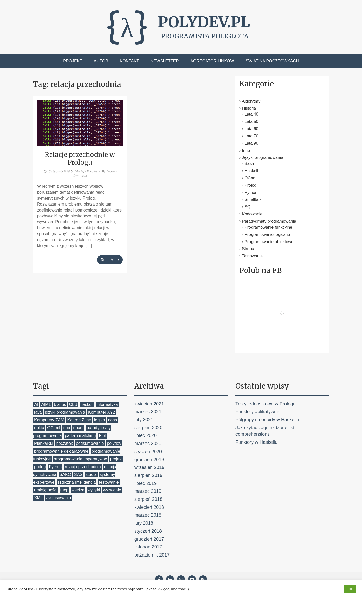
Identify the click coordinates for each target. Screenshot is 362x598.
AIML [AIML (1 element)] (46, 404)
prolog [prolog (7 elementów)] (40, 467)
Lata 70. (252, 136)
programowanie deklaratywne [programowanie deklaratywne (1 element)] (61, 451)
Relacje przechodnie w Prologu (80, 158)
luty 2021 (143, 419)
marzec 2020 (147, 443)
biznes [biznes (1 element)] (60, 404)
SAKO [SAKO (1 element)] (65, 474)
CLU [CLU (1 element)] (73, 404)
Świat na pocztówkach (272, 61)
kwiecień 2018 (149, 507)
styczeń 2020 (148, 451)
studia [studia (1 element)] (91, 474)
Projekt (72, 61)
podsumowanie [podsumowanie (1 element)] (90, 443)
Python (251, 192)
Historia (249, 108)
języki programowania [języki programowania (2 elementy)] (65, 412)
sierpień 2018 (148, 499)
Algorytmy (251, 101)
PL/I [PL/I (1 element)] (102, 435)
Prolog (250, 185)
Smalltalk (253, 199)
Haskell (251, 170)
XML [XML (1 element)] (38, 498)
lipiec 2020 (145, 435)
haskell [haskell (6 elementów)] (86, 404)
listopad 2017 (148, 547)
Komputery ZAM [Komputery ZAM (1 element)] (49, 420)
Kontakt (129, 61)
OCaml (251, 178)
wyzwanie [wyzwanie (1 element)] (112, 490)
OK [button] (349, 589)
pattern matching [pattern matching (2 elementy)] (80, 435)
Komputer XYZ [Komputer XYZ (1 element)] (101, 412)
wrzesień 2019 (149, 467)
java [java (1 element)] (38, 412)
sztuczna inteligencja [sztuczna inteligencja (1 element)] (77, 482)
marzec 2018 (147, 515)
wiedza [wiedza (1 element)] (78, 490)
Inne (246, 150)
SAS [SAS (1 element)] (78, 474)
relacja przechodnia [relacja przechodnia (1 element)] (83, 467)
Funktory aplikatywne (257, 411)
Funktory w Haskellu (256, 442)
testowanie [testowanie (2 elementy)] (109, 482)
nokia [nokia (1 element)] (39, 428)
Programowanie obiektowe (269, 242)
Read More (110, 260)
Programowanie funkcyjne (268, 227)
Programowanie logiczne (267, 234)
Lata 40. (252, 114)
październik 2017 (152, 555)
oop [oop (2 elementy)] (66, 428)
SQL (249, 207)
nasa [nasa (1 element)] (112, 420)
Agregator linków (212, 61)
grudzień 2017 (149, 539)
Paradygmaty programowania (269, 221)
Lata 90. (252, 143)
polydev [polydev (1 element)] (114, 443)
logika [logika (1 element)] (99, 420)
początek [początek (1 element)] (64, 443)
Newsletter (165, 61)
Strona (248, 249)
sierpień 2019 (148, 475)
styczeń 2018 (148, 531)
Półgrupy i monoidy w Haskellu (267, 419)
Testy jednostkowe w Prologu (265, 403)
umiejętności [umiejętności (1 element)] (45, 490)
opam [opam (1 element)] (78, 428)
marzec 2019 (147, 491)
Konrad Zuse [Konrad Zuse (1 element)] (79, 420)
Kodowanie (252, 214)
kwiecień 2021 (149, 403)
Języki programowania (262, 157)
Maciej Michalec (86, 171)
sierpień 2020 (148, 427)
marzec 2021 (147, 411)
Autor (101, 61)
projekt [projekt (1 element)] (116, 459)
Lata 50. (252, 121)
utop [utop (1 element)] (64, 490)
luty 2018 (143, 523)
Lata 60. (252, 128)
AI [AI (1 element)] (36, 404)
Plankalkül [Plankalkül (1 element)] (43, 443)
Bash (249, 163)
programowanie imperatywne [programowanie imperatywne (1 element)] (80, 459)
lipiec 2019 (145, 483)
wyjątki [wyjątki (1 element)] (94, 490)
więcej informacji (174, 589)
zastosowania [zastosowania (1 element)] (58, 498)
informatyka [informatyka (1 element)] (107, 404)
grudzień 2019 (149, 459)
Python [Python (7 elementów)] (55, 467)
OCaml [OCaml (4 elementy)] (53, 428)
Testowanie (252, 256)
